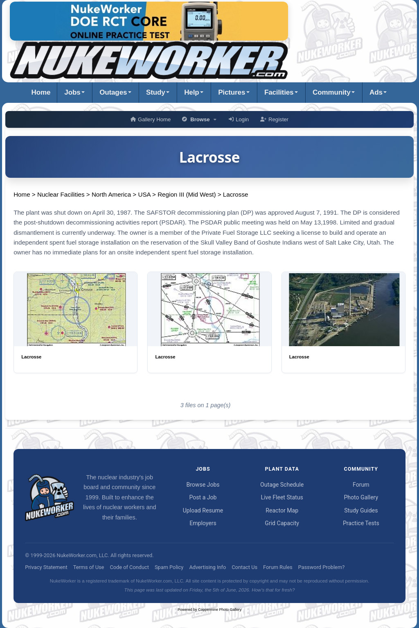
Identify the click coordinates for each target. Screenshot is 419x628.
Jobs (72, 92)
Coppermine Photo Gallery (219, 610)
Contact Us (244, 567)
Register (274, 119)
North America (111, 194)
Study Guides (361, 510)
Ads (376, 92)
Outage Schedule (282, 484)
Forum (361, 484)
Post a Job (202, 497)
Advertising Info (207, 567)
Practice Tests (361, 523)
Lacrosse (235, 194)
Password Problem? (321, 567)
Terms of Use (88, 567)
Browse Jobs (202, 484)
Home (41, 92)
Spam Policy (169, 567)
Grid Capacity (282, 523)
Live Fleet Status (282, 497)
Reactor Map (282, 510)
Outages (113, 92)
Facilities (279, 92)
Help (191, 92)
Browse (199, 119)
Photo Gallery (361, 497)
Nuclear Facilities (61, 194)
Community (331, 92)
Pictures (231, 92)
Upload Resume (203, 510)
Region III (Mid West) (187, 194)
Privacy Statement (46, 567)
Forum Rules (277, 567)
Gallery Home (151, 119)
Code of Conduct (129, 567)
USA (144, 194)
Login (239, 119)
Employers (202, 523)
